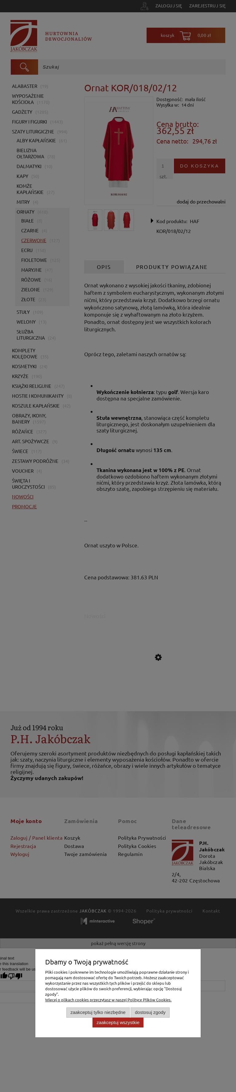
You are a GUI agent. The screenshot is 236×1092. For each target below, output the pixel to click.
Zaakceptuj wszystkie (117, 1022)
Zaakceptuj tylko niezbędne (97, 1012)
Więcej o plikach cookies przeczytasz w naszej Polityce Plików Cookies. (108, 999)
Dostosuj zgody (150, 1012)
